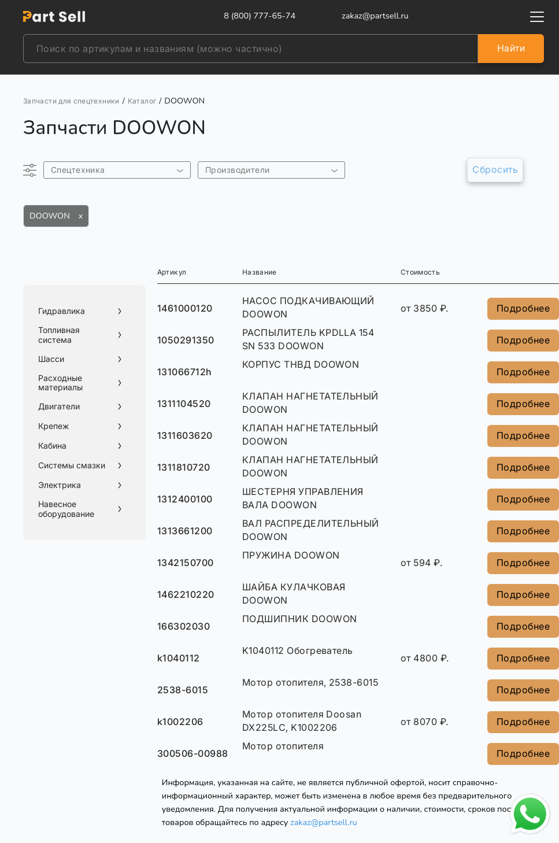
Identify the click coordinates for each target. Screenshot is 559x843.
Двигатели (59, 406)
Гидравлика (61, 311)
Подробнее (523, 308)
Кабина (52, 445)
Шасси (51, 359)
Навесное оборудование (66, 509)
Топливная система (59, 335)
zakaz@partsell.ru (323, 822)
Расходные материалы (60, 383)
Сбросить (495, 169)
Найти (511, 48)
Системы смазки (71, 465)
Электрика (59, 485)
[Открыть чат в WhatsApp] (530, 814)
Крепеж (53, 426)
